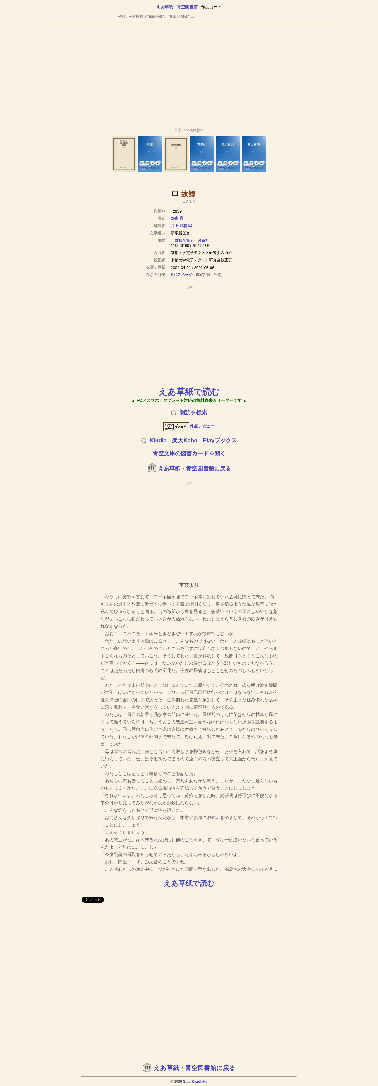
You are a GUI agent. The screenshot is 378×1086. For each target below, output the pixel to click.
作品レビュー (189, 426)
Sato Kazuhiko (195, 1082)
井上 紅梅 (179, 226)
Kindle (158, 440)
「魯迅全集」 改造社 (190, 240)
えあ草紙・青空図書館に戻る (194, 468)
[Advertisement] (189, 77)
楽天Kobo (185, 440)
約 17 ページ (182, 275)
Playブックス (220, 440)
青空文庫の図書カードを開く (189, 453)
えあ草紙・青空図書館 (177, 6)
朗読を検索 (193, 412)
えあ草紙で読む (189, 392)
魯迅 (175, 218)
